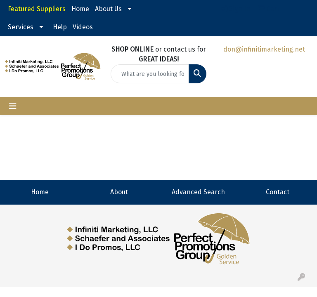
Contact (277, 192)
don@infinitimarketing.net (264, 49)
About (119, 192)
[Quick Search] (150, 73)
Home (80, 9)
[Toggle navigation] (12, 106)
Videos (83, 27)
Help (60, 27)
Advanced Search (198, 192)
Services (20, 27)
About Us (108, 9)
